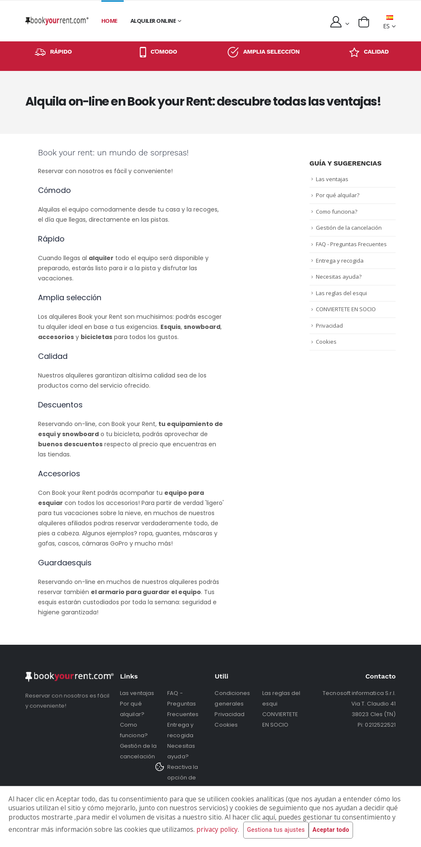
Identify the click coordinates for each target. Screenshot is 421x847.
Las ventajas (332, 179)
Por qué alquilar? (337, 195)
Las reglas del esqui (341, 293)
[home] (57, 20)
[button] (363, 22)
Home (109, 20)
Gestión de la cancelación (349, 227)
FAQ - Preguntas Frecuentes (351, 244)
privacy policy (217, 829)
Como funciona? (336, 211)
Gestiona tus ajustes (276, 830)
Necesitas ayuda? (338, 276)
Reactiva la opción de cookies (182, 777)
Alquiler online (153, 20)
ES (388, 22)
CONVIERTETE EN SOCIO (346, 309)
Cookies (326, 341)
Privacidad (329, 325)
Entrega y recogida (340, 260)
